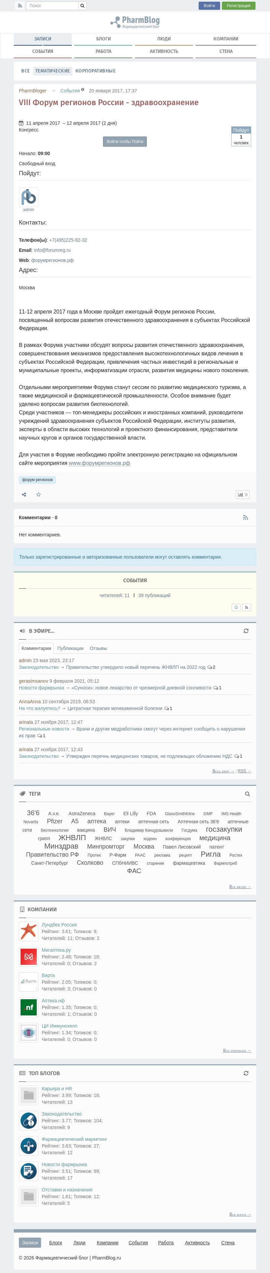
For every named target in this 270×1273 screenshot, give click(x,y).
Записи (42, 40)
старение (155, 863)
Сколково (90, 862)
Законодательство (39, 667)
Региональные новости (44, 729)
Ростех (236, 855)
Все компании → (237, 1050)
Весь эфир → (223, 771)
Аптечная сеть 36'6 (198, 821)
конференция (178, 838)
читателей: (115, 595)
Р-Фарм (117, 855)
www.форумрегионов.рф (99, 463)
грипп (44, 838)
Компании (225, 39)
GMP (207, 813)
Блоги (103, 39)
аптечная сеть (153, 821)
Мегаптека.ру (56, 950)
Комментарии (36, 648)
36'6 (33, 813)
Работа (103, 51)
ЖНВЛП (72, 837)
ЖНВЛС (103, 838)
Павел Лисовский (182, 847)
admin (28, 209)
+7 (52, 240)
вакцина (86, 830)
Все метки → (240, 886)
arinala (26, 722)
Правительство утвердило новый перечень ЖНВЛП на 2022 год (135, 667)
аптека (96, 821)
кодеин (150, 838)
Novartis (31, 822)
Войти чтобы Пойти (125, 141)
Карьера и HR (57, 1088)
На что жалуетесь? (39, 708)
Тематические (52, 71)
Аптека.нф (53, 1000)
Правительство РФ (52, 854)
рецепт (185, 855)
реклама (162, 855)
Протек (94, 855)
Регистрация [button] (238, 5)
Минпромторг (106, 846)
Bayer (109, 813)
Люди (164, 39)
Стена (226, 51)
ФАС (134, 871)
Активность (164, 51)
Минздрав (61, 846)
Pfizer (55, 821)
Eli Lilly (130, 813)
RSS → (244, 771)
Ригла (211, 854)
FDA (151, 813)
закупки (128, 838)
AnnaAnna (30, 701)
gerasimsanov (33, 681)
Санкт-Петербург (49, 863)
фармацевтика (189, 863)
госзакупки (224, 829)
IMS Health (231, 813)
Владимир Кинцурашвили (149, 830)
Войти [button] (209, 5)
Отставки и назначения (67, 1189)
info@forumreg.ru (52, 250)
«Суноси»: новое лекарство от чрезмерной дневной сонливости (141, 687)
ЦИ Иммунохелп (59, 1026)
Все (25, 71)
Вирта (48, 975)
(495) (60, 240)
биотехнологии (54, 830)
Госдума (189, 830)
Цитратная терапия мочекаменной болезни (114, 708)
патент (216, 847)
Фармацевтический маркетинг (74, 1139)
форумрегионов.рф (52, 260)
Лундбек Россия (59, 924)
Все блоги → (240, 1214)
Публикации (70, 648)
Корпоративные (95, 71)
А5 (75, 821)
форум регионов (135, 22)
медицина (214, 837)
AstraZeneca (82, 813)
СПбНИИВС (125, 863)
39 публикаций (154, 595)
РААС (140, 855)
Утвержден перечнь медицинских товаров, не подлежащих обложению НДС (149, 756)
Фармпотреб (225, 863)
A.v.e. (54, 813)
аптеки (122, 821)
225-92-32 (76, 240)
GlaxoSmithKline (180, 813)
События (43, 51)
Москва (143, 846)
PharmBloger (32, 90)
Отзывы (98, 648)
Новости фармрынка (41, 687)
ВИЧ (110, 829)
